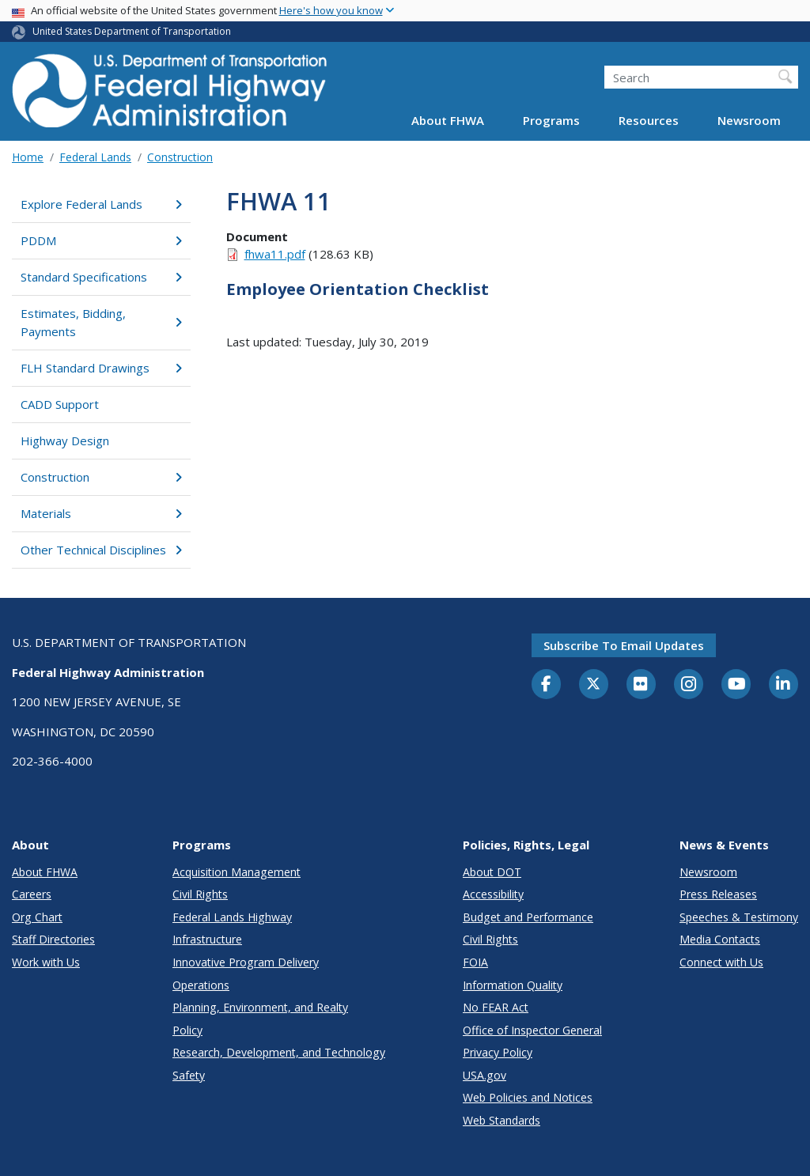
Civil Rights (200, 894)
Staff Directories (53, 939)
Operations (200, 985)
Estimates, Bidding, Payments (101, 322)
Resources (649, 120)
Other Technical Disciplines (101, 550)
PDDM (101, 240)
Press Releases (718, 894)
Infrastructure (207, 939)
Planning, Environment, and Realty (260, 1007)
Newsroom (749, 120)
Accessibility (493, 894)
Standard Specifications (101, 277)
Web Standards (501, 1120)
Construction (180, 156)
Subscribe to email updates (623, 645)
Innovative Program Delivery (245, 962)
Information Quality (512, 985)
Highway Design (65, 440)
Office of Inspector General (532, 1030)
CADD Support (60, 404)
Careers (31, 894)
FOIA (475, 962)
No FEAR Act (495, 1007)
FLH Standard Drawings (101, 368)
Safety (188, 1075)
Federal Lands (95, 156)
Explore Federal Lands (101, 204)
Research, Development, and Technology (278, 1052)
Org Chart (37, 917)
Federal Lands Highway (232, 917)
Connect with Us (721, 962)
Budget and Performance (528, 917)
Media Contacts (719, 939)
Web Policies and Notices (527, 1097)
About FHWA (447, 120)
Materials (101, 513)
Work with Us (46, 962)
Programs (551, 120)
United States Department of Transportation (131, 31)
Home (28, 156)
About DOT (492, 871)
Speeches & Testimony (738, 917)
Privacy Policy (497, 1052)
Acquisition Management (236, 871)
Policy (187, 1030)
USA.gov (484, 1075)
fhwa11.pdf (274, 254)
